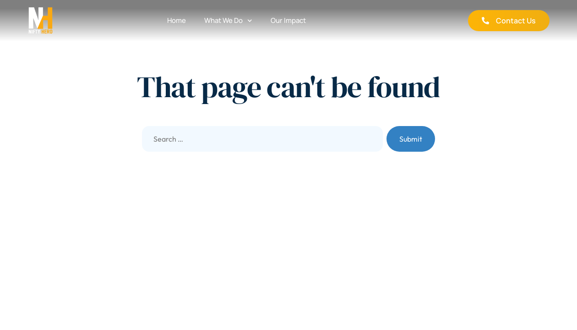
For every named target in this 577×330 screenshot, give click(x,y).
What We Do (228, 21)
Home (176, 20)
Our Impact (288, 20)
